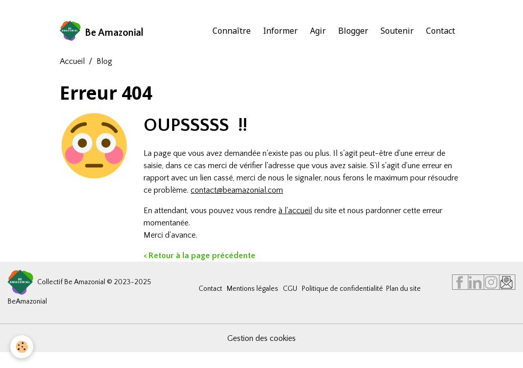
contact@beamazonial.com (237, 190)
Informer (280, 30)
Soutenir (397, 30)
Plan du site (403, 289)
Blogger (353, 30)
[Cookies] (21, 346)
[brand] (102, 30)
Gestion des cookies (261, 338)
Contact (440, 30)
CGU (290, 289)
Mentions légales (252, 289)
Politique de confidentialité (342, 289)
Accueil (72, 61)
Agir (318, 30)
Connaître (231, 30)
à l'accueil (295, 210)
